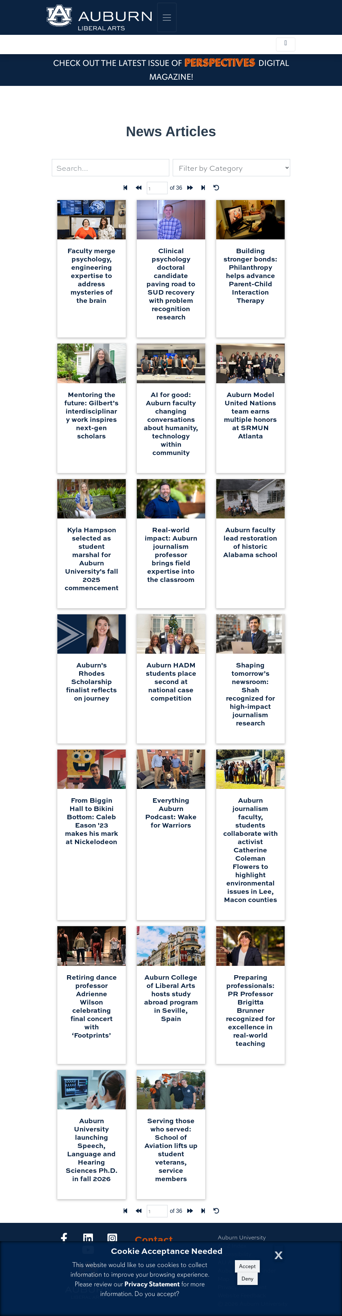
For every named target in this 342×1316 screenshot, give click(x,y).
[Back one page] (138, 188)
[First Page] (125, 188)
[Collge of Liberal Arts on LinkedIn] (88, 1240)
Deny (247, 1278)
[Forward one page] (190, 188)
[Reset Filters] (216, 188)
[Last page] (203, 188)
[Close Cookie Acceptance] (278, 1253)
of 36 (176, 188)
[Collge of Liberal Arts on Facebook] (63, 1240)
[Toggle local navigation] (285, 44)
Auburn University (242, 1237)
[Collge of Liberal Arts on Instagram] (112, 1240)
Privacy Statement (152, 1284)
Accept (247, 1266)
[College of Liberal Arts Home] (99, 17)
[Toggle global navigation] (167, 17)
